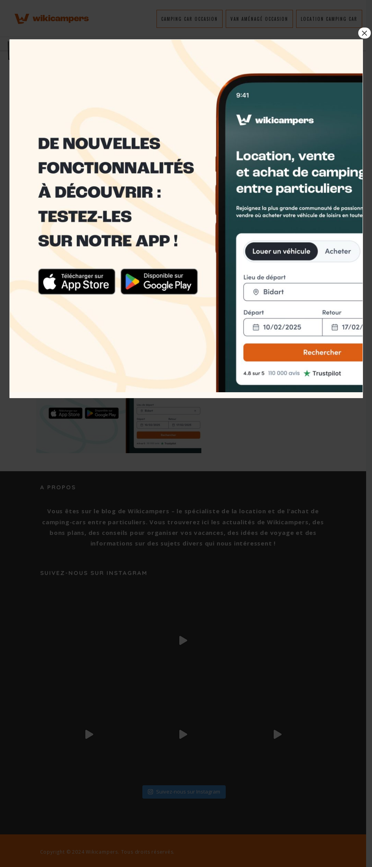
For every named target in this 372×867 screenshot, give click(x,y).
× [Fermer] (364, 33)
